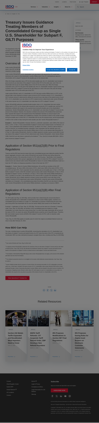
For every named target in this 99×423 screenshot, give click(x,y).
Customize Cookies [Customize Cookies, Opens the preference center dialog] (28, 69)
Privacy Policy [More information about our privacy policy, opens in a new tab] (26, 65)
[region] (50, 58)
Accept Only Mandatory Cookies (56, 69)
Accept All (72, 69)
